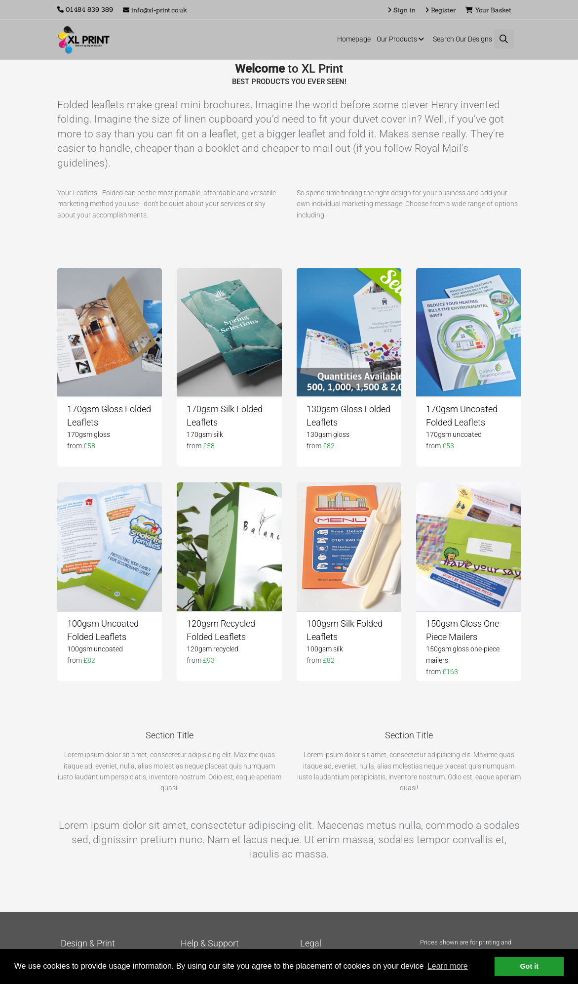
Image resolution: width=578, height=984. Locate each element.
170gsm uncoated (454, 434)
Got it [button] (529, 966)
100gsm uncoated (95, 649)
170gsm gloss (88, 434)
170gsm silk (205, 434)
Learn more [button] (447, 966)
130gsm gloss (328, 434)
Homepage (354, 39)
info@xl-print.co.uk (155, 10)
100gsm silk (325, 649)
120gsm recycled (212, 649)
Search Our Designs (462, 39)
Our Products (402, 39)
